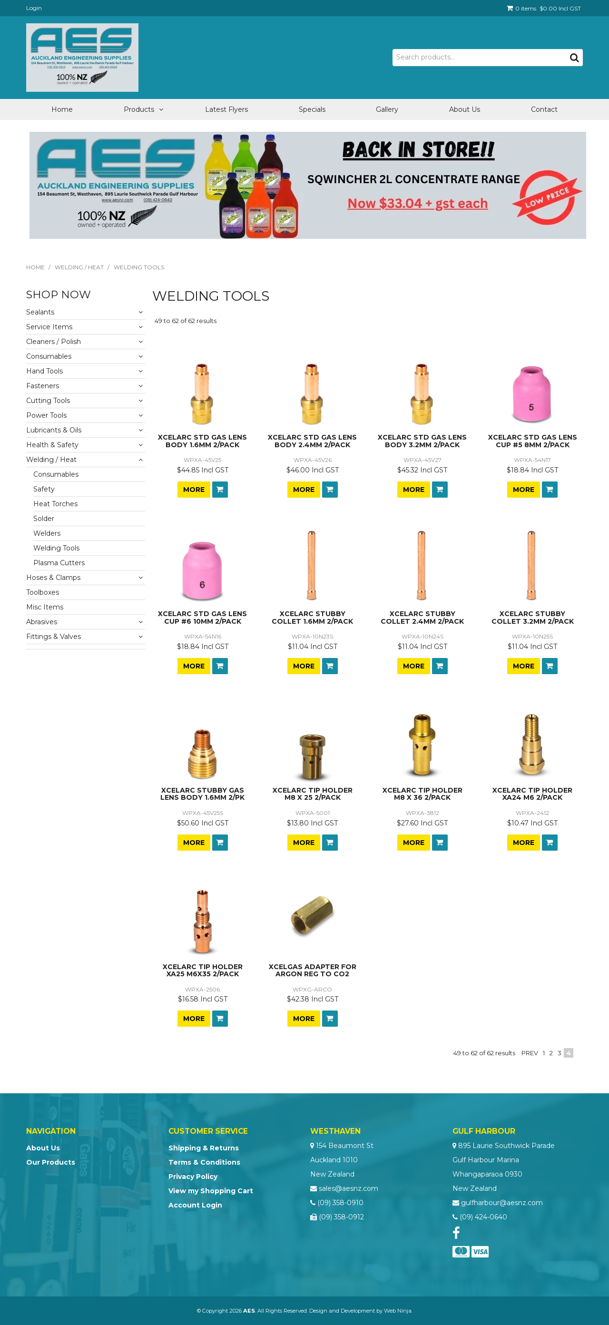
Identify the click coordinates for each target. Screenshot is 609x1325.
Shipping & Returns (203, 1148)
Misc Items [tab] (44, 607)
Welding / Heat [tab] (51, 459)
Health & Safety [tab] (52, 445)
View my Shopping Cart (210, 1191)
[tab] (85, 646)
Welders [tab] (46, 533)
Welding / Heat (79, 267)
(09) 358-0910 (340, 1202)
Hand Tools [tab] (44, 371)
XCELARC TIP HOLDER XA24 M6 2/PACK (532, 794)
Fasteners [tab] (42, 386)
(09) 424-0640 (483, 1217)
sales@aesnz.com (348, 1188)
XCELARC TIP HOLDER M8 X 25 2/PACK (313, 794)
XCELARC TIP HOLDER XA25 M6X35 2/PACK (203, 970)
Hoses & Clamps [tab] (53, 577)
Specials (312, 109)
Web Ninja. (398, 1310)
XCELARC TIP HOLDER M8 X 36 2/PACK (422, 794)
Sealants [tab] (40, 312)
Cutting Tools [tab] (48, 400)
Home (62, 109)
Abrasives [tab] (41, 622)
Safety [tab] (44, 489)
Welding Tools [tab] (56, 548)
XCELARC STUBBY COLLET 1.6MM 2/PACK (312, 617)
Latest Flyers (226, 109)
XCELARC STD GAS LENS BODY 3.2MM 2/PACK (422, 441)
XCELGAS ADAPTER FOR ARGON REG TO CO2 (312, 970)
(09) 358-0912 (341, 1217)
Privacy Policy (192, 1176)
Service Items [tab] (49, 327)
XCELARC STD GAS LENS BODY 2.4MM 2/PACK (312, 441)
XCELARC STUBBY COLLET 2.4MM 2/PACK (422, 617)
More (194, 489)
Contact (544, 109)
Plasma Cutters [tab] (59, 563)
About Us (464, 109)
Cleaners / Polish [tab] (53, 341)
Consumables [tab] (48, 356)
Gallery (387, 109)
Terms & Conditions (204, 1162)
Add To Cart (220, 489)
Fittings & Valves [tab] (53, 636)
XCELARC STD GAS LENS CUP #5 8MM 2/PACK (532, 441)
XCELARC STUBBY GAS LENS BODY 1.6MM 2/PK (202, 794)
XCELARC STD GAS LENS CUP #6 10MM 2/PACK (202, 617)
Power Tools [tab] (46, 415)
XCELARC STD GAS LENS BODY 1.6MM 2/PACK (202, 441)
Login (34, 7)
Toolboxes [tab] (42, 592)
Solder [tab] (43, 518)
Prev (529, 1053)
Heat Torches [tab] (55, 504)
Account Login (195, 1205)
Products (139, 109)
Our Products (50, 1162)
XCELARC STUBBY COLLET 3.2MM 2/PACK (532, 617)
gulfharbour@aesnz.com (502, 1202)
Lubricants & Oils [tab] (53, 430)
